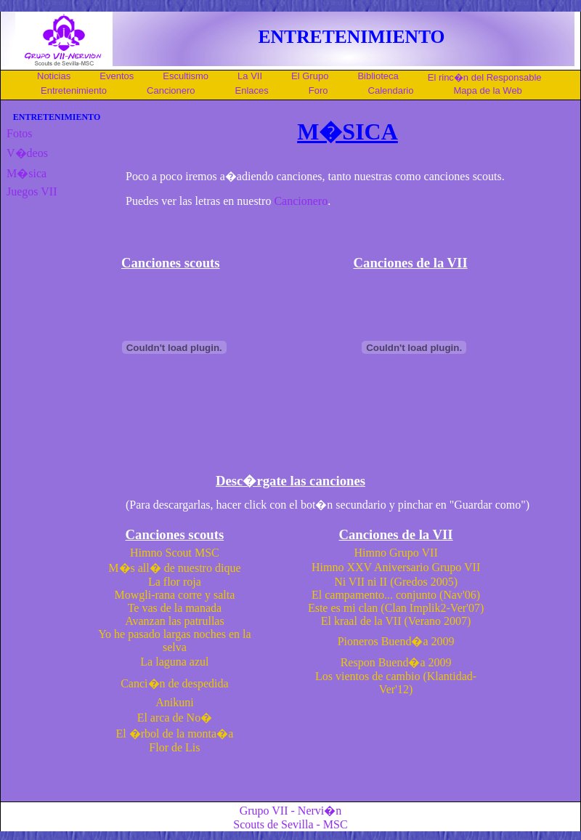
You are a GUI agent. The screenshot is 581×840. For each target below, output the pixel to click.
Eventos (116, 75)
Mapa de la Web (487, 90)
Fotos (20, 133)
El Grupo (309, 75)
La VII (249, 75)
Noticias (53, 75)
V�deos (27, 153)
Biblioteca (377, 75)
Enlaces (252, 90)
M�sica (26, 173)
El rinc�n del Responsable (485, 77)
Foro (318, 90)
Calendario (391, 90)
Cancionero (171, 90)
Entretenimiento (74, 90)
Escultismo (185, 75)
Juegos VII (32, 191)
